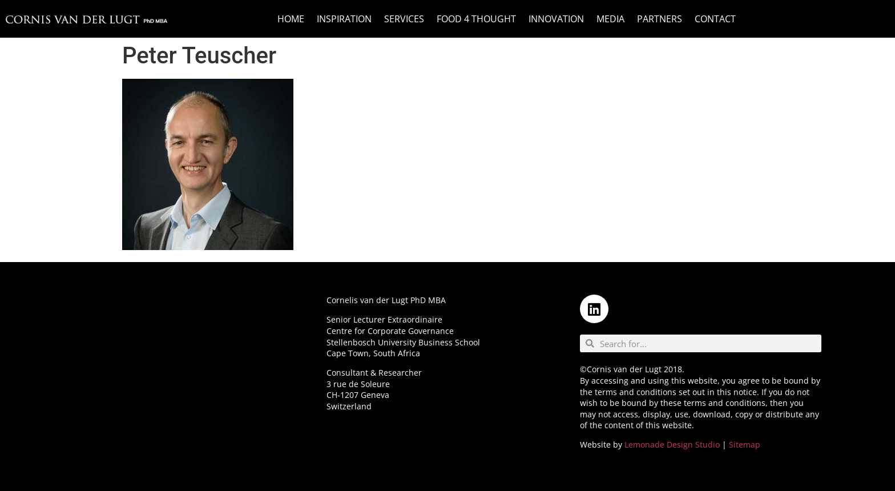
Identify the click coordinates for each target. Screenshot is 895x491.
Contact (715, 19)
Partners (659, 19)
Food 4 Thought (476, 19)
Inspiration (344, 19)
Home (290, 19)
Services (404, 19)
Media (610, 19)
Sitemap (744, 444)
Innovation (556, 19)
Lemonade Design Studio (672, 444)
